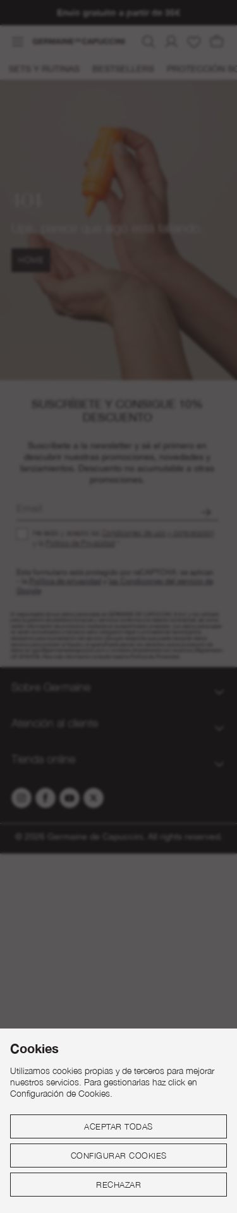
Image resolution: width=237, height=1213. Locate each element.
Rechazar (118, 1185)
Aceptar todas (118, 1126)
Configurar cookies (119, 1155)
